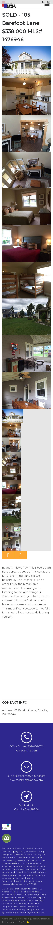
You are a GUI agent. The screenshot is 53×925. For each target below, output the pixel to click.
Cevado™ (25, 918)
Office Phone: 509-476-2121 (26, 746)
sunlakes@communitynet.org (26, 775)
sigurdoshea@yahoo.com (26, 780)
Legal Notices (10, 922)
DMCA (22, 922)
